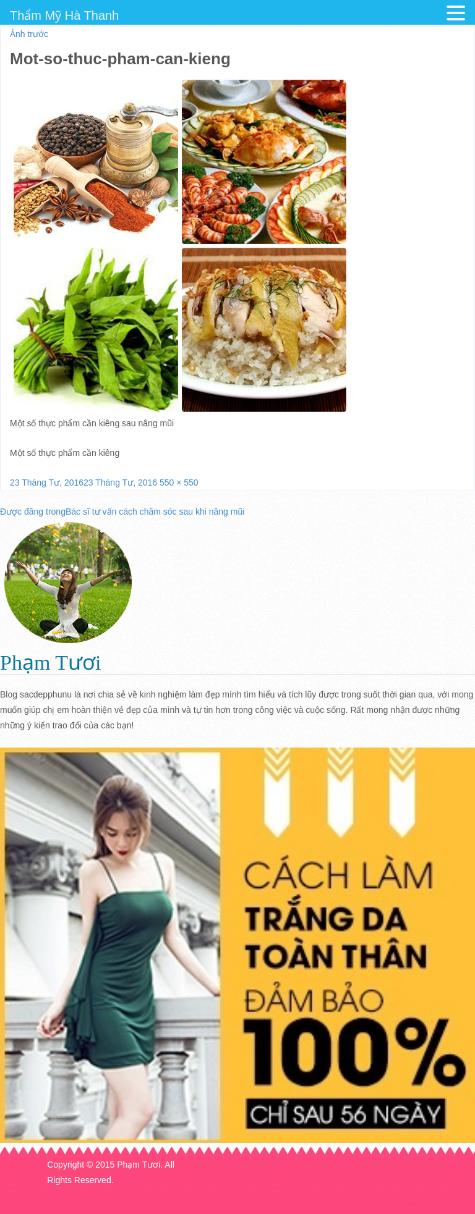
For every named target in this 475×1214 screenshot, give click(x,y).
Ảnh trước (29, 34)
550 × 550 (179, 482)
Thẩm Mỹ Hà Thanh (64, 15)
